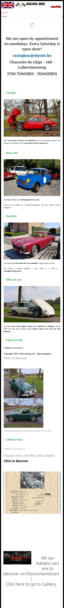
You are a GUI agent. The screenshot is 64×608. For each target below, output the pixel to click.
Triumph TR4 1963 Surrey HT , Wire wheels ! (28, 353)
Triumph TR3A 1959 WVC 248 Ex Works (29, 456)
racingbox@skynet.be (32, 55)
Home (4, 13)
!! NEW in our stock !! (13, 348)
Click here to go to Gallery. (31, 584)
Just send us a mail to (46, 268)
